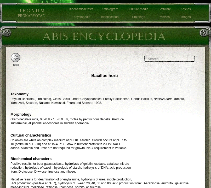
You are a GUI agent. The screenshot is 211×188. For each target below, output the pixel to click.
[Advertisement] (168, 137)
